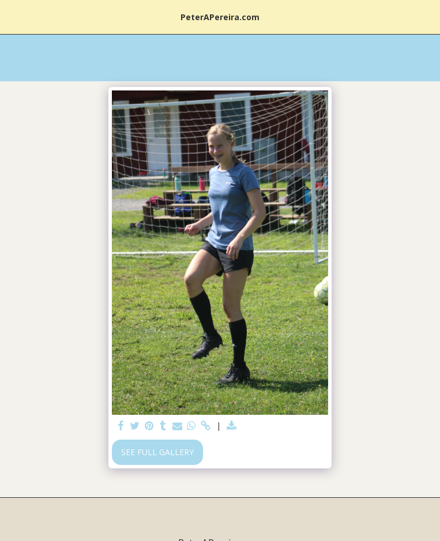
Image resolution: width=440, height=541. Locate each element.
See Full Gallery (157, 452)
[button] (12, 16)
